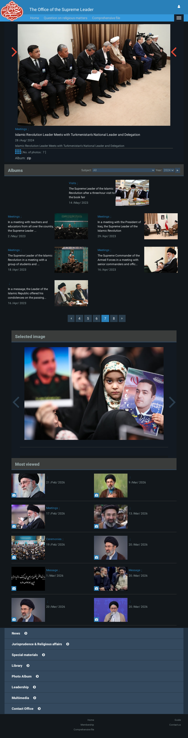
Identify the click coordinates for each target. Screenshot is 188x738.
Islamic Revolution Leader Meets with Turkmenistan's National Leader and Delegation (77, 135)
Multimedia (20, 698)
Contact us (175, 724)
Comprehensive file (106, 18)
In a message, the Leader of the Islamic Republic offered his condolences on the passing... (28, 293)
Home (34, 18)
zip (28, 158)
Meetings (21, 129)
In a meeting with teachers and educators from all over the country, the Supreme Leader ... (30, 226)
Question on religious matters (65, 18)
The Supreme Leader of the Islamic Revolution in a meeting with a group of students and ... (30, 260)
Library (17, 665)
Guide (178, 720)
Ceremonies (53, 539)
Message (52, 570)
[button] (179, 18)
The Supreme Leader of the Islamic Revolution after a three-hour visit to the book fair (92, 193)
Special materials (25, 655)
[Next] (122, 318)
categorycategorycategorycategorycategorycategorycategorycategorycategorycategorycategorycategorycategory (123, 170)
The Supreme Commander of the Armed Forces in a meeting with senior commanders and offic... (119, 260)
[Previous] (71, 318)
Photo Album (22, 676)
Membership (87, 724)
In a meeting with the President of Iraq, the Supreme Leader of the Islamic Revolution (119, 226)
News (16, 633)
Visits (72, 183)
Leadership (20, 687)
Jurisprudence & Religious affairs (37, 644)
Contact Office (22, 709)
